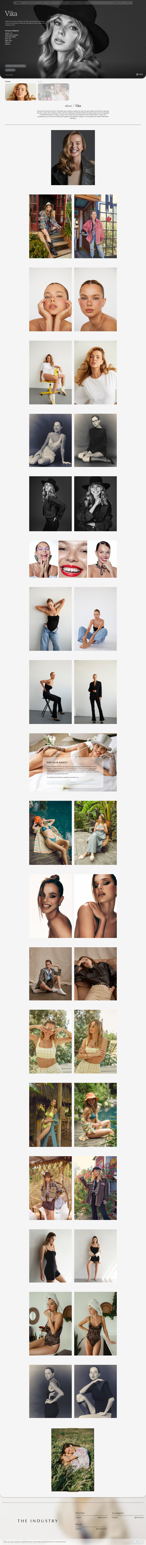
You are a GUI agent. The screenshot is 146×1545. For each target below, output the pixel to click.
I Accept (73, 782)
